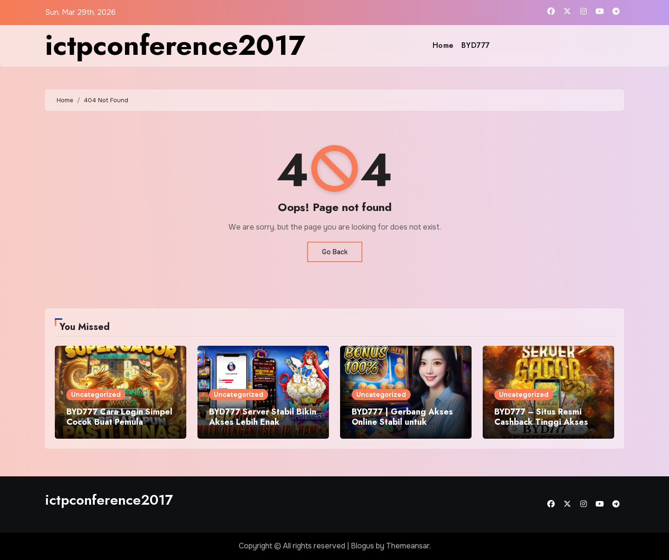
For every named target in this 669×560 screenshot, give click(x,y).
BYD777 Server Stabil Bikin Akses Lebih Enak (262, 417)
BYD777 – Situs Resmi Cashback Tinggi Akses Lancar (541, 422)
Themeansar (407, 546)
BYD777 (475, 45)
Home (443, 45)
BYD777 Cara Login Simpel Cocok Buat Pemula (119, 417)
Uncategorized (96, 394)
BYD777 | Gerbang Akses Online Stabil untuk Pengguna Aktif (402, 422)
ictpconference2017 (175, 45)
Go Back (335, 252)
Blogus (362, 546)
